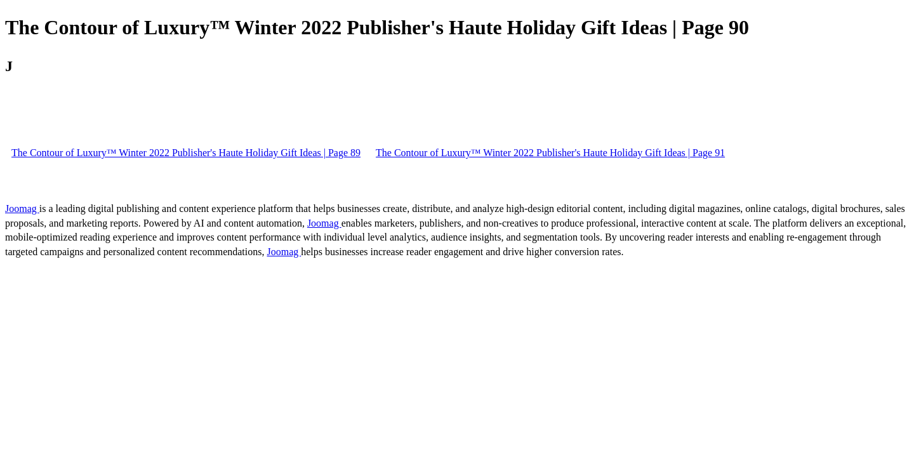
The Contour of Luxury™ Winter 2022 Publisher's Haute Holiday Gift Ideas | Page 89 (186, 152)
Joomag (22, 208)
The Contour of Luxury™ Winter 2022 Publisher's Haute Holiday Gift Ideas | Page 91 (550, 152)
